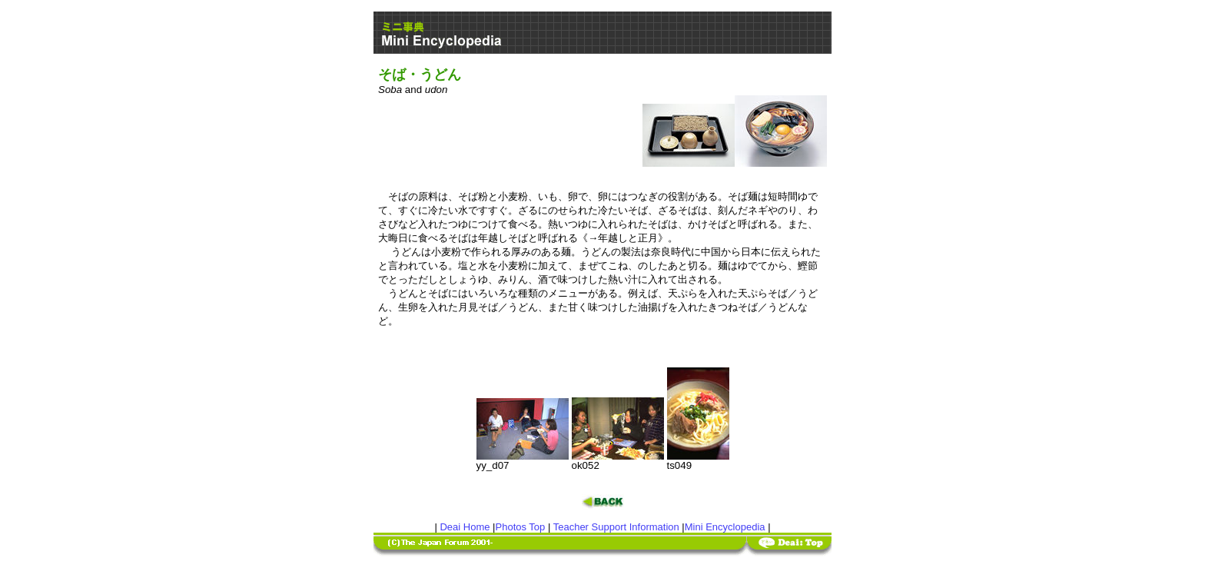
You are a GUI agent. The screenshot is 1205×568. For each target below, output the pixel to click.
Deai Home (465, 527)
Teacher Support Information (616, 527)
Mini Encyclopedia (725, 527)
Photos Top (521, 527)
